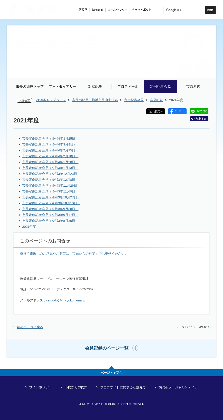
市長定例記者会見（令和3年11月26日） (51, 185)
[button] (111, 348)
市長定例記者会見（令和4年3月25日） (50, 138)
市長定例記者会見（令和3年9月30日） (50, 209)
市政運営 (193, 86)
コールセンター (117, 9)
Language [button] (97, 9)
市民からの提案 (76, 387)
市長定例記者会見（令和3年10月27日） (51, 197)
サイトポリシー (40, 387)
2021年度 (29, 226)
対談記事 (95, 86)
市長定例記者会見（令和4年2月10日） (50, 156)
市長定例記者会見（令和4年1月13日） (50, 168)
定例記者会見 (160, 86)
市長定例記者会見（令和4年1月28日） (50, 162)
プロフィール (127, 86)
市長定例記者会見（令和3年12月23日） (51, 174)
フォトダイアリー (62, 86)
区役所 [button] (83, 9)
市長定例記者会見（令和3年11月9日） (50, 191)
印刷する (198, 118)
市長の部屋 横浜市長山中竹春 (95, 100)
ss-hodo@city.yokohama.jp (65, 300)
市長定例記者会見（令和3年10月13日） (51, 203)
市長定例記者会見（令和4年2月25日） (50, 150)
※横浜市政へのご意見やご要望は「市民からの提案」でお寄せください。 (74, 253)
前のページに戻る (30, 327)
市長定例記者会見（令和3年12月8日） (50, 179)
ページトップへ (111, 372)
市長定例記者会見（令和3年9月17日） (50, 215)
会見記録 (156, 100)
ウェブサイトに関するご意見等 (123, 387)
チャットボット (142, 9)
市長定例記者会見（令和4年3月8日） (49, 144)
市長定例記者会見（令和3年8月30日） (50, 221)
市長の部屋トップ (30, 86)
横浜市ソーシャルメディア (178, 387)
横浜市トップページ (51, 100)
